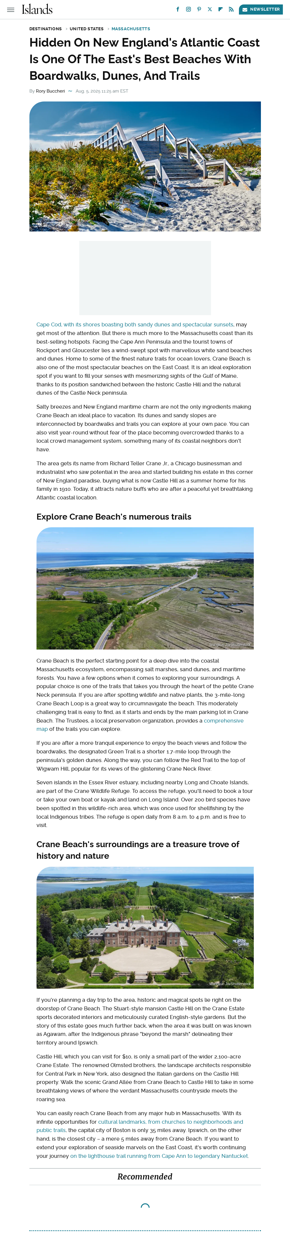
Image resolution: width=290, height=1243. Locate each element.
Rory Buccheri (50, 91)
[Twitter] (210, 10)
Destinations (45, 28)
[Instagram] (188, 10)
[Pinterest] (199, 10)
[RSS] (231, 10)
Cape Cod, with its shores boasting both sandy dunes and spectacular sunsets (135, 324)
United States (87, 28)
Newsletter (261, 9)
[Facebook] (178, 10)
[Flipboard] (221, 10)
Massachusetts (131, 28)
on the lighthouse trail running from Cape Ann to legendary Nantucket (159, 1156)
